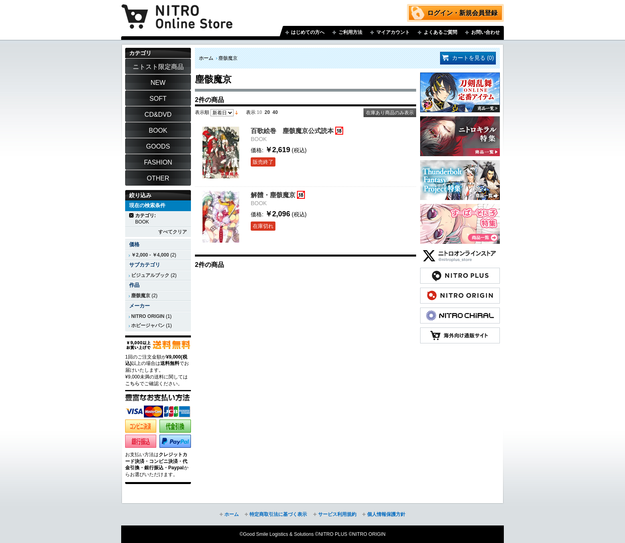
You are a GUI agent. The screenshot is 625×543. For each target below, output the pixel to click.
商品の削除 (131, 215)
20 (267, 112)
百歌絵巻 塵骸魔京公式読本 (292, 130)
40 (275, 112)
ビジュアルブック (150, 275)
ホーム (206, 58)
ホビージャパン (148, 325)
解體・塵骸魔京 (273, 194)
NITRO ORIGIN (148, 316)
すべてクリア (172, 232)
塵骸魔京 (140, 295)
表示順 (202, 112)
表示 (251, 112)
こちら (132, 383)
